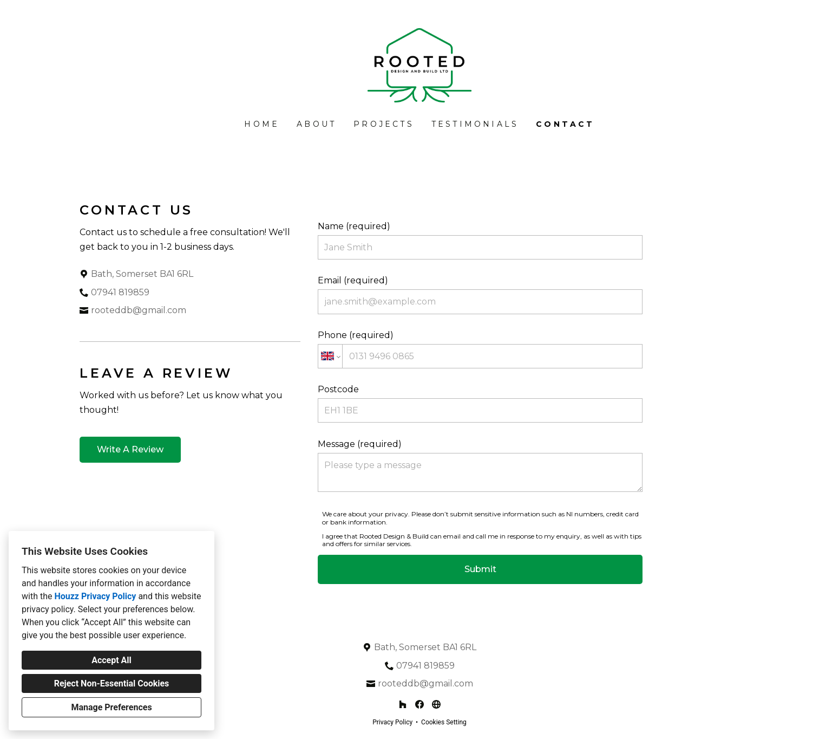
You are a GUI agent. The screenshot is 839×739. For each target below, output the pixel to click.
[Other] (436, 704)
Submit (480, 569)
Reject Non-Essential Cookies (111, 683)
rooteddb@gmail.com (138, 310)
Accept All (111, 660)
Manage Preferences (111, 707)
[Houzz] (403, 704)
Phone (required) (480, 349)
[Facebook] (419, 704)
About (316, 124)
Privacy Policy (392, 722)
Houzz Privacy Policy (95, 596)
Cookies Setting (444, 722)
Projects (383, 124)
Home (261, 124)
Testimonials (475, 124)
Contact (565, 124)
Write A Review (130, 449)
